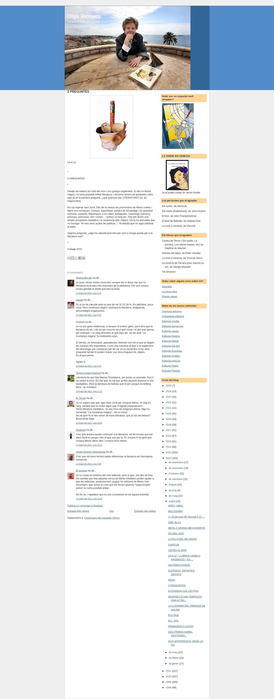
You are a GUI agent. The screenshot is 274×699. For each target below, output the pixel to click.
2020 (169, 413)
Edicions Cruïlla (170, 321)
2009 (169, 682)
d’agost (173, 484)
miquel (79, 299)
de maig (173, 495)
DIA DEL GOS (176, 533)
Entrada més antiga (145, 511)
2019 (169, 419)
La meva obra (169, 291)
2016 (169, 435)
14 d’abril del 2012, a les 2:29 (88, 315)
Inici (111, 511)
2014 (169, 446)
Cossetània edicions (173, 316)
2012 (169, 458)
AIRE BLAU (174, 522)
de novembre (176, 468)
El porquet (81, 470)
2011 (169, 670)
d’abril (172, 501)
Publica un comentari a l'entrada (85, 505)
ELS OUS (173, 615)
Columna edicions (172, 311)
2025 (169, 385)
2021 (169, 407)
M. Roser (81, 398)
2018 (169, 424)
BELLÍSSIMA (175, 511)
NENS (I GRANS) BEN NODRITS (186, 528)
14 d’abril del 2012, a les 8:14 (88, 366)
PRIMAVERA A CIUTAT (181, 626)
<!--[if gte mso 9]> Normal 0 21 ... (186, 516)
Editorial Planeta (171, 370)
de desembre (176, 462)
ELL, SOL (173, 620)
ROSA (171, 580)
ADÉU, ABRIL (175, 505)
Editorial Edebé (170, 341)
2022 (169, 402)
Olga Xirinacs (83, 16)
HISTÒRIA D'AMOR (179, 565)
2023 (169, 396)
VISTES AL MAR (177, 550)
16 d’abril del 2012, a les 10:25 (89, 499)
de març (173, 652)
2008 (169, 687)
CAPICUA (173, 544)
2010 (169, 676)
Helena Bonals (84, 277)
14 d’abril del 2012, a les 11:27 (89, 391)
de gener (174, 663)
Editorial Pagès (170, 365)
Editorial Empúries (172, 351)
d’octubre (174, 473)
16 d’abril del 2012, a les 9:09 (88, 464)
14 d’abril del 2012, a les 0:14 (88, 293)
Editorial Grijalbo (171, 355)
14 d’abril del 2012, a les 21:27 (89, 445)
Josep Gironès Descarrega (90, 451)
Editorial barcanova (172, 326)
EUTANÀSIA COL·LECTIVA (183, 591)
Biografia (167, 286)
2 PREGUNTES (177, 585)
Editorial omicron (171, 360)
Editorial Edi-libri (171, 346)
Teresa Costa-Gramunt (88, 373)
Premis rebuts (169, 296)
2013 (169, 452)
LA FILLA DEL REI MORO (182, 539)
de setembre (176, 479)
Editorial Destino (171, 336)
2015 (169, 441)
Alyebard (81, 429)
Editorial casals (170, 331)
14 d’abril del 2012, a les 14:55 (89, 423)
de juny (173, 490)
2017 (169, 430)
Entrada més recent (78, 511)
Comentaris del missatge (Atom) (102, 517)
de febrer (174, 657)
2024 (169, 391)
